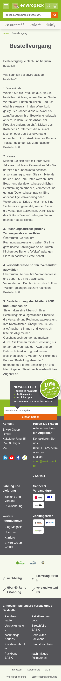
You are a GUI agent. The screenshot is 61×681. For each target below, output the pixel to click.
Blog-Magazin (13, 527)
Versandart (10, 283)
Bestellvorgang (19, 33)
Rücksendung (13, 506)
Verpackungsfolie (15, 627)
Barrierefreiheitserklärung (44, 676)
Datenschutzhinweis (28, 192)
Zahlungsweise (29, 247)
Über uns (10, 532)
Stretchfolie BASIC (39, 627)
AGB (47, 669)
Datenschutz (33, 669)
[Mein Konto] (48, 6)
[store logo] (32, 6)
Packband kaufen (11, 618)
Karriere (10, 537)
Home (6, 33)
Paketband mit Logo (41, 618)
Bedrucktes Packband (39, 637)
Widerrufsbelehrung (16, 676)
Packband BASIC (11, 655)
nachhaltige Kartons (12, 637)
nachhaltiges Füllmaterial (40, 655)
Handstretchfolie (42, 644)
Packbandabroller (15, 646)
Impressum (16, 669)
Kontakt (40, 476)
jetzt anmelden (30, 417)
